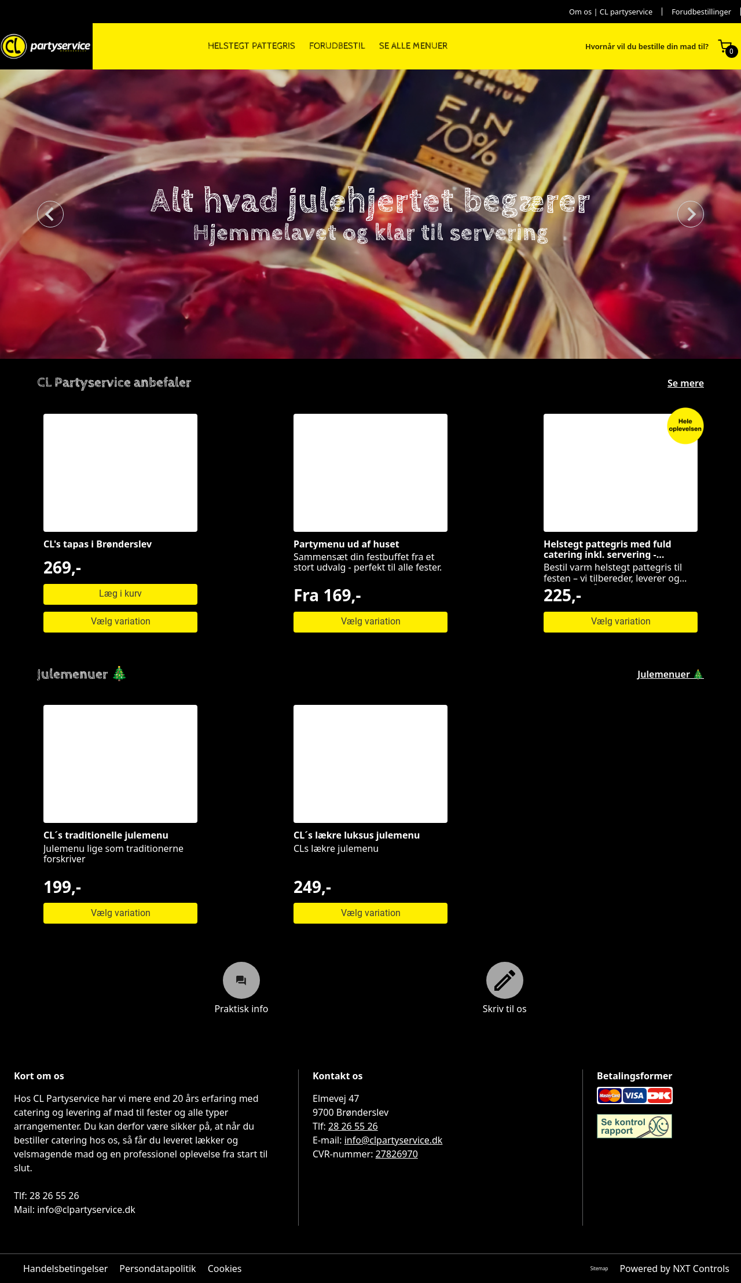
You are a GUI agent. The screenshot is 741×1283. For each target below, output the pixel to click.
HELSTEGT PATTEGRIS (251, 46)
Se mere (685, 383)
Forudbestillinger (701, 12)
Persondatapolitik (157, 1268)
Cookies (225, 1268)
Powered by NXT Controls (674, 1268)
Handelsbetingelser (65, 1268)
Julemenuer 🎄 (670, 674)
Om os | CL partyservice (610, 12)
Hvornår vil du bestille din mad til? (647, 46)
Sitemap (599, 1268)
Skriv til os (505, 988)
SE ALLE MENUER (413, 46)
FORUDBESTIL (337, 46)
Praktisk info (241, 988)
